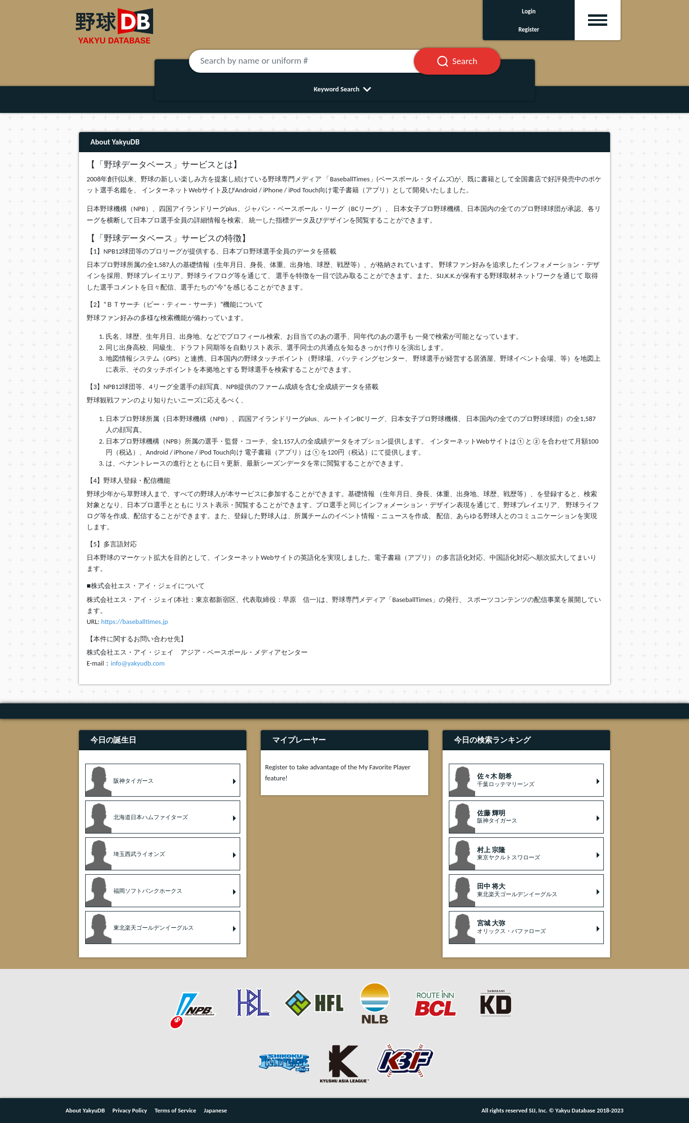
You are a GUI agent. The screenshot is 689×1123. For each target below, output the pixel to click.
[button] (162, 780)
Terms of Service (175, 1110)
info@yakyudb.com (138, 663)
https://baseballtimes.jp (134, 621)
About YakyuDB (85, 1110)
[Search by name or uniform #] (313, 61)
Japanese (215, 1110)
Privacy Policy (129, 1110)
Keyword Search (345, 89)
